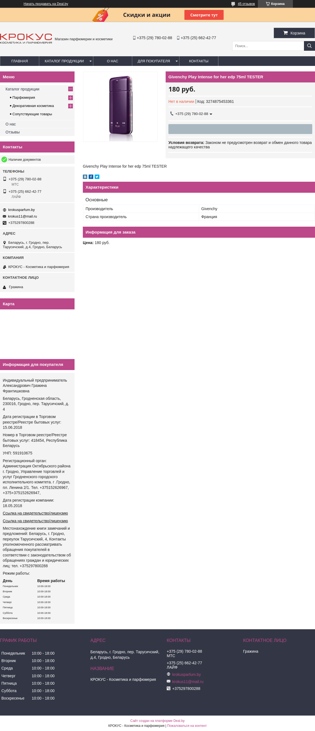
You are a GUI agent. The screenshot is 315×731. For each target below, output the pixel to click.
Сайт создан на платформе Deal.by (157, 721)
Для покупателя (154, 61)
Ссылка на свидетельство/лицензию (35, 513)
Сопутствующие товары (32, 114)
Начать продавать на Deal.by (46, 4)
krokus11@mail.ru (22, 216)
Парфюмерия (23, 97)
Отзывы (13, 132)
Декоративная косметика (33, 106)
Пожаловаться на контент (187, 726)
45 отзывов (246, 4)
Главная (19, 61)
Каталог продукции (64, 61)
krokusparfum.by (21, 210)
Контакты (198, 61)
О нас (112, 61)
